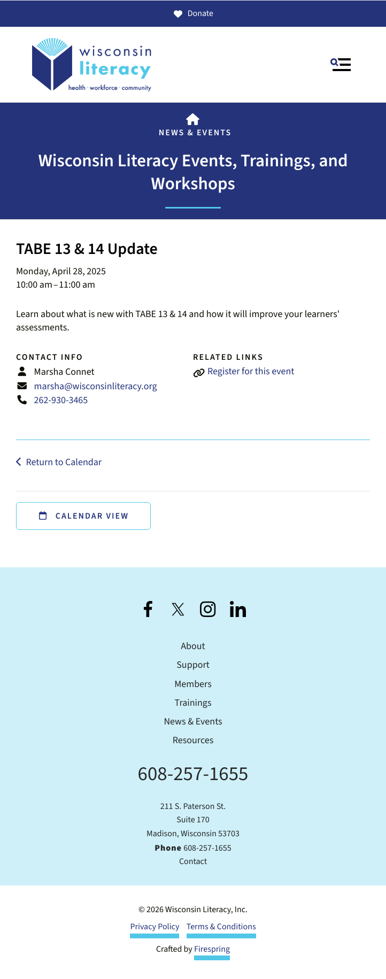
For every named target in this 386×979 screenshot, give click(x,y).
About (193, 646)
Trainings (193, 703)
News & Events (195, 133)
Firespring (212, 949)
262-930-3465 (61, 400)
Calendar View (83, 516)
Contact (193, 862)
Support (192, 665)
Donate (193, 14)
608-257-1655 (193, 774)
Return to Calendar (64, 462)
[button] (340, 64)
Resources (193, 740)
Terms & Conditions (221, 927)
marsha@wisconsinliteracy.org (95, 387)
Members (193, 684)
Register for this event (250, 372)
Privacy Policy (154, 927)
